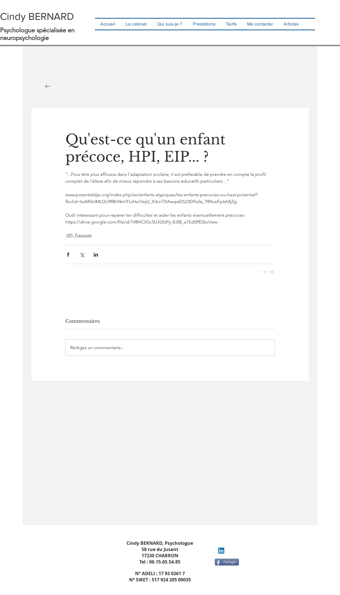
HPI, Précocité (79, 235)
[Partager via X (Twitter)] (82, 254)
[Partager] (227, 562)
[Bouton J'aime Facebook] (227, 572)
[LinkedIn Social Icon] (221, 551)
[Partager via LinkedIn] (96, 254)
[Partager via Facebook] (68, 254)
